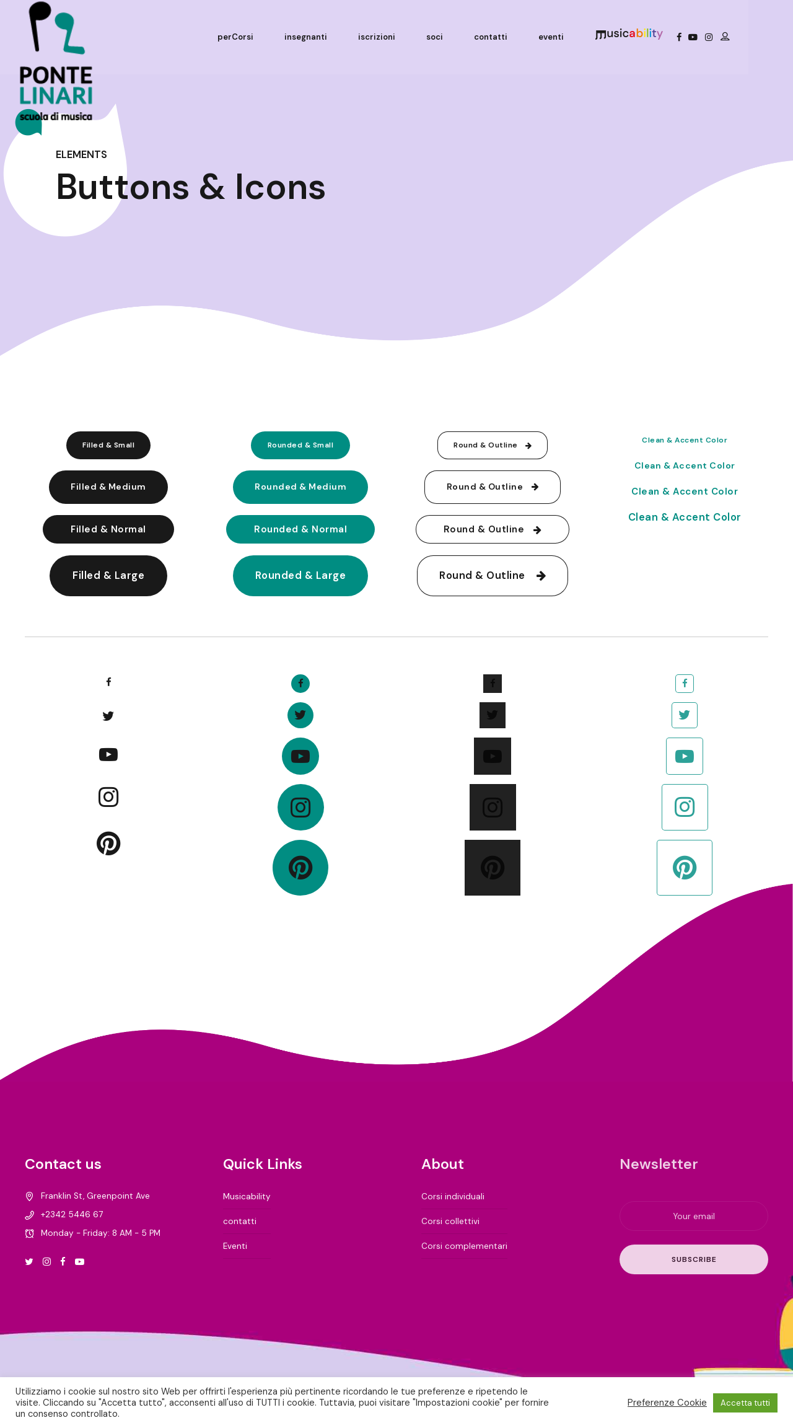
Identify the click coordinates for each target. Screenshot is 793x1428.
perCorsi (274, 37)
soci (473, 37)
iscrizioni (415, 37)
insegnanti (344, 37)
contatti (529, 37)
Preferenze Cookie (667, 1402)
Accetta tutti (745, 1403)
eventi (589, 37)
